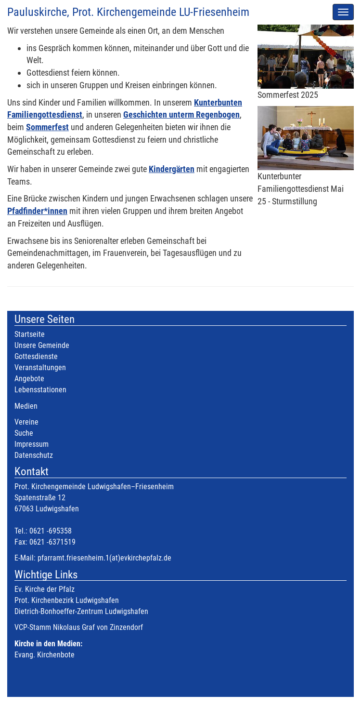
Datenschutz (33, 455)
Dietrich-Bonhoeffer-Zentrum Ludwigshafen (81, 611)
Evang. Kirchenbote (44, 654)
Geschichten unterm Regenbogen (181, 114)
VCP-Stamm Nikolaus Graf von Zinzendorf (78, 627)
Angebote (29, 378)
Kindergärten (171, 169)
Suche (23, 433)
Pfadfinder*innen (37, 211)
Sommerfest (47, 127)
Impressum (31, 444)
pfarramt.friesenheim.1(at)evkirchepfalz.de (104, 557)
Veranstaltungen (40, 367)
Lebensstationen (40, 389)
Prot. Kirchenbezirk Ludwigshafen (66, 600)
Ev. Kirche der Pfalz (44, 589)
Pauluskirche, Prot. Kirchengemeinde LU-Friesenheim (128, 12)
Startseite (29, 334)
